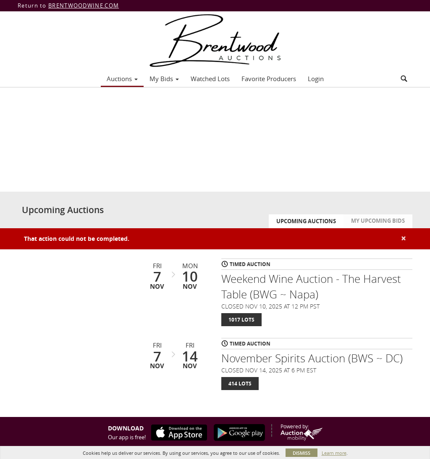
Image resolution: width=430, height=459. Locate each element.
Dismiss (301, 453)
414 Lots (240, 383)
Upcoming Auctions (306, 221)
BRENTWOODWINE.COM (83, 5)
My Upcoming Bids (378, 220)
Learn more (334, 453)
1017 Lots (241, 319)
